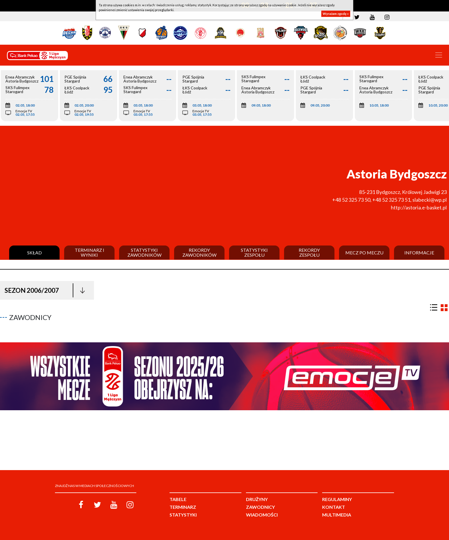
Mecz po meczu (364, 252)
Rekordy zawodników (199, 253)
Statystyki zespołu (254, 253)
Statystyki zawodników (144, 253)
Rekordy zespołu (309, 253)
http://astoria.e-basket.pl (419, 207)
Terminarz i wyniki (89, 253)
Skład (34, 252)
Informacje (419, 252)
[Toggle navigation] (439, 55)
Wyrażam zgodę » (336, 13)
